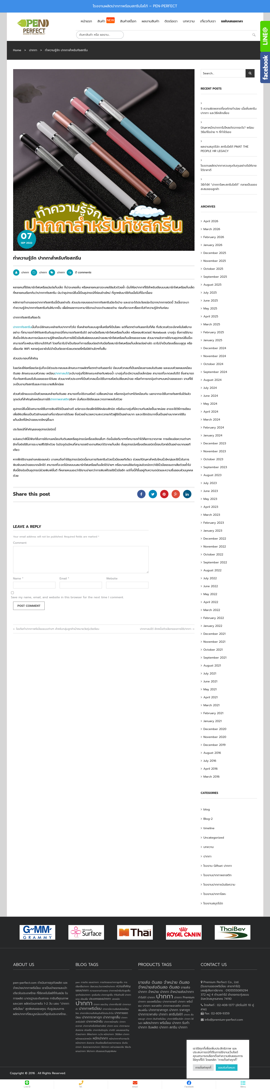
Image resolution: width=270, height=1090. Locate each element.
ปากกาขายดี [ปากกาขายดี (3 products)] (170, 1001)
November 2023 (214, 451)
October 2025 (213, 269)
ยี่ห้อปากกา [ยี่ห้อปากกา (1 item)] (92, 1034)
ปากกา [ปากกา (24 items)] (84, 1003)
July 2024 (210, 388)
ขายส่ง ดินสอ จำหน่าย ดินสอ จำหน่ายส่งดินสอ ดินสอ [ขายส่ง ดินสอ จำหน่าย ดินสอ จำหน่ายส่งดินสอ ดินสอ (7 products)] (164, 984)
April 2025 (210, 316)
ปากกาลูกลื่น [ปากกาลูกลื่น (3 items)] (111, 1017)
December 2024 (214, 348)
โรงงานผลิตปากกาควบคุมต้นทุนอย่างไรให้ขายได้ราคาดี (229, 168)
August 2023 (212, 475)
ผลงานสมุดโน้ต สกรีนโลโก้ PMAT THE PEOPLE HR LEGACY (225, 148)
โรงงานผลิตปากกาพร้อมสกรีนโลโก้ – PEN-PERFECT (135, 6)
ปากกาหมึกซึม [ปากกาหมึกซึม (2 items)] (94, 1021)
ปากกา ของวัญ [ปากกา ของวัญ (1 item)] (101, 1004)
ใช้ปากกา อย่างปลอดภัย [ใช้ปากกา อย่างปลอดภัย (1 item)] (112, 1047)
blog (206, 809)
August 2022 (212, 570)
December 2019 (214, 745)
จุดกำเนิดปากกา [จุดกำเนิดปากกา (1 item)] (83, 994)
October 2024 (213, 364)
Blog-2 (208, 819)
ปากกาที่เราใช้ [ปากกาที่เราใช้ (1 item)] (115, 1004)
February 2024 (213, 427)
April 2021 (210, 697)
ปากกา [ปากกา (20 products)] (164, 996)
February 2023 (213, 523)
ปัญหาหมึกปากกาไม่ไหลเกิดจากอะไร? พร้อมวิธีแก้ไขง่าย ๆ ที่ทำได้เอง (227, 129)
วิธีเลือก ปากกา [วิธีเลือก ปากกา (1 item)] (122, 1034)
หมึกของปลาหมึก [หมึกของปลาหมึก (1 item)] (84, 1038)
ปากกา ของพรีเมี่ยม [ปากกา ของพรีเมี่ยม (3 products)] (150, 1001)
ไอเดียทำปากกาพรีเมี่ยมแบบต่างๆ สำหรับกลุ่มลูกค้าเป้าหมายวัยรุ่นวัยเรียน (56, 629)
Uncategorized (213, 837)
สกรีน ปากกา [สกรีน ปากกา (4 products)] (178, 1027)
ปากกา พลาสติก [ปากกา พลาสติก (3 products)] (152, 1006)
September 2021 (214, 657)
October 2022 (213, 554)
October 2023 (213, 459)
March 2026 (211, 229)
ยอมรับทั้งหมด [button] (226, 1068)
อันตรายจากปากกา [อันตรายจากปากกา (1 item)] (91, 1047)
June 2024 (210, 396)
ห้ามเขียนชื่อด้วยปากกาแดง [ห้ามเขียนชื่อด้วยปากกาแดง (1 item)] (108, 1042)
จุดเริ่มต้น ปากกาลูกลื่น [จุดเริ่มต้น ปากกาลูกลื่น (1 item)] (102, 994)
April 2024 (210, 411)
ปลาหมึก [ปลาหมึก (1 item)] (116, 999)
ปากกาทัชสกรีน (22, 327)
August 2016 (212, 753)
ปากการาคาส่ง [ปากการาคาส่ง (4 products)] (148, 1014)
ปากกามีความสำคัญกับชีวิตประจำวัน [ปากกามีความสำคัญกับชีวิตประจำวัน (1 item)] (97, 1013)
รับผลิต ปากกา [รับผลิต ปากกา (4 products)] (158, 1027)
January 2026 (212, 245)
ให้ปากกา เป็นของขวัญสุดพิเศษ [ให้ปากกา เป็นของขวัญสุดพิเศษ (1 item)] (101, 1051)
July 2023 (210, 483)
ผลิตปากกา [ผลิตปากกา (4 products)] (151, 1022)
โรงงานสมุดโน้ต (213, 903)
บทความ (208, 847)
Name (18, 579)
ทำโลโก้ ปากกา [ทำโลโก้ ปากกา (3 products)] (146, 997)
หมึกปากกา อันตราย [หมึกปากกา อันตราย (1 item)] (85, 1042)
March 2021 (211, 705)
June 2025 (210, 300)
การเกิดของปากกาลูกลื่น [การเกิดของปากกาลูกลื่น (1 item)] (111, 982)
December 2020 (214, 729)
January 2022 (212, 626)
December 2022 (214, 538)
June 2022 (210, 586)
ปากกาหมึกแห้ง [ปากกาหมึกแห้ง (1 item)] (111, 1021)
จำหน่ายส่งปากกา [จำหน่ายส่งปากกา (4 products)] (182, 991)
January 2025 (212, 340)
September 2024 (215, 372)
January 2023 (212, 531)
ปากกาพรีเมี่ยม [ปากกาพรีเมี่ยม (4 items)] (90, 1008)
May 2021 (210, 689)
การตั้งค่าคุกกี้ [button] (203, 1068)
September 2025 (215, 277)
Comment (20, 543)
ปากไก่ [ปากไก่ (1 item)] (112, 1030)
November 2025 (214, 261)
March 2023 (211, 515)
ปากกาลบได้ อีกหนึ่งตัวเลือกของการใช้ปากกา (167, 629)
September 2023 (215, 467)
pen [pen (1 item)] (78, 982)
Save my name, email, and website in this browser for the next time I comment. (67, 597)
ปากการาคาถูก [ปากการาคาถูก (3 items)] (92, 1017)
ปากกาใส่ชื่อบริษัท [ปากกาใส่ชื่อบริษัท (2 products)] (175, 1018)
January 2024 (212, 435)
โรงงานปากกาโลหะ (214, 894)
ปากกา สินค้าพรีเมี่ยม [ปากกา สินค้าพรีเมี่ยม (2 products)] (156, 1018)
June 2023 (210, 491)
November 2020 (214, 737)
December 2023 (214, 443)
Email (64, 579)
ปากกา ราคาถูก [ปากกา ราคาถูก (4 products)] (179, 1010)
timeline (209, 828)
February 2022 (213, 618)
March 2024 (211, 419)
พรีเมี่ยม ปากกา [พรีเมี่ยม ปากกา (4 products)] (170, 1022)
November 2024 (214, 356)
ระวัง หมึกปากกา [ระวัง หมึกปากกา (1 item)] (106, 1034)
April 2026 (210, 221)
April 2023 (210, 507)
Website (112, 579)
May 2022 (210, 594)
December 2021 (214, 634)
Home (17, 50)
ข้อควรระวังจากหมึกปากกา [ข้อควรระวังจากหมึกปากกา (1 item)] (102, 986)
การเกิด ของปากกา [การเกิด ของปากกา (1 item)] (90, 982)
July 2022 (210, 578)
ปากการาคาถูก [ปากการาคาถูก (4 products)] (158, 1010)
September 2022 (215, 562)
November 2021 (214, 642)
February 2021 (213, 713)
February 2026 (213, 237)
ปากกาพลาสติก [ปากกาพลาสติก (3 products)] (172, 1006)
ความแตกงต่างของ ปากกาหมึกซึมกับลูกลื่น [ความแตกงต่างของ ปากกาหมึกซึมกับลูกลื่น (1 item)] (110, 990)
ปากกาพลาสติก (59, 399)
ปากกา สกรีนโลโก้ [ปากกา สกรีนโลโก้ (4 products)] (171, 1014)
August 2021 (212, 665)
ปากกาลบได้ (61, 373)
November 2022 (214, 546)
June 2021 (210, 681)
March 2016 (211, 776)
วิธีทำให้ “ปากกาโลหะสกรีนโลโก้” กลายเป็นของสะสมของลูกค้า (229, 187)
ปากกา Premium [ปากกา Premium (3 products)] (184, 997)
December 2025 (214, 253)
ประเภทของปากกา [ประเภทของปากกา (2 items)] (100, 999)
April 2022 (210, 602)
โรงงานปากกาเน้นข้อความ (219, 884)
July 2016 (209, 761)
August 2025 (212, 285)
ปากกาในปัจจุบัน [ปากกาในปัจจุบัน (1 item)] (100, 1030)
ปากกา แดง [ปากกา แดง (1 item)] (112, 1026)
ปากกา (33, 50)
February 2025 (213, 332)
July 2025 (210, 292)
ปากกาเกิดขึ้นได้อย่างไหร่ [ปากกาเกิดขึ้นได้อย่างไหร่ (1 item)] (94, 1026)
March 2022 (211, 610)
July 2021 (209, 673)
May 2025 (210, 308)
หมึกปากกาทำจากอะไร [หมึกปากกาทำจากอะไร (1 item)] (119, 1038)
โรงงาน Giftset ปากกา (217, 866)
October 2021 (213, 650)
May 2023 (210, 499)
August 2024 (212, 380)
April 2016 (210, 769)
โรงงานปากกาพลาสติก (217, 875)
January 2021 (212, 721)
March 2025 (211, 324)
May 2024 (210, 404)
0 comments (79, 272)
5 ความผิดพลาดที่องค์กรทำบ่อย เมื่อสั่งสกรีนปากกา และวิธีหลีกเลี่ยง (229, 110)
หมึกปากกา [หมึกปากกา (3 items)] (100, 1038)
